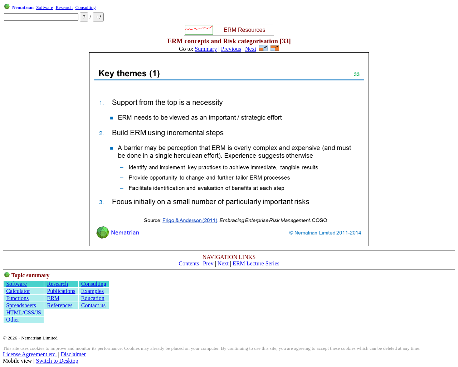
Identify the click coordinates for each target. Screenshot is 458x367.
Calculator (18, 291)
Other (12, 320)
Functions (17, 298)
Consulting (85, 7)
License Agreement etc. (30, 354)
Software (44, 7)
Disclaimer (73, 354)
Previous (231, 49)
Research (64, 7)
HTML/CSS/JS (23, 312)
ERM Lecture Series (256, 263)
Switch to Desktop (57, 361)
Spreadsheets (21, 305)
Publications (61, 291)
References (59, 305)
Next (250, 49)
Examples (92, 291)
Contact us (93, 305)
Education (92, 298)
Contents (189, 263)
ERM (53, 298)
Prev (208, 263)
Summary (206, 49)
